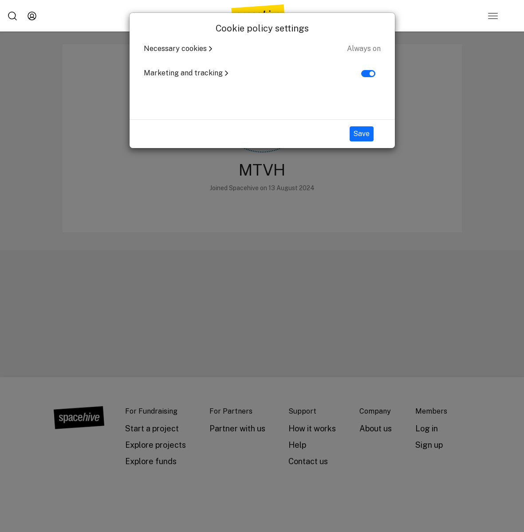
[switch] (368, 73)
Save (361, 133)
